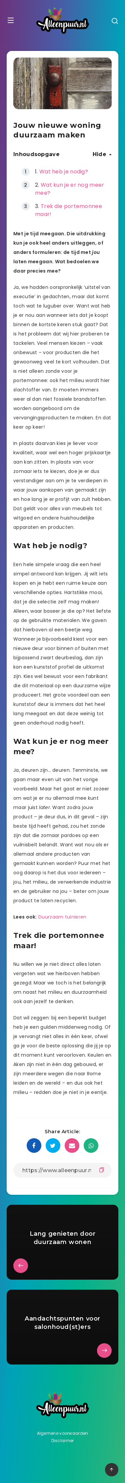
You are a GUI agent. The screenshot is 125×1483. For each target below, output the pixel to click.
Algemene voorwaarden (62, 1433)
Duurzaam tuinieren (62, 917)
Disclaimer (62, 1440)
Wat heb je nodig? (63, 171)
